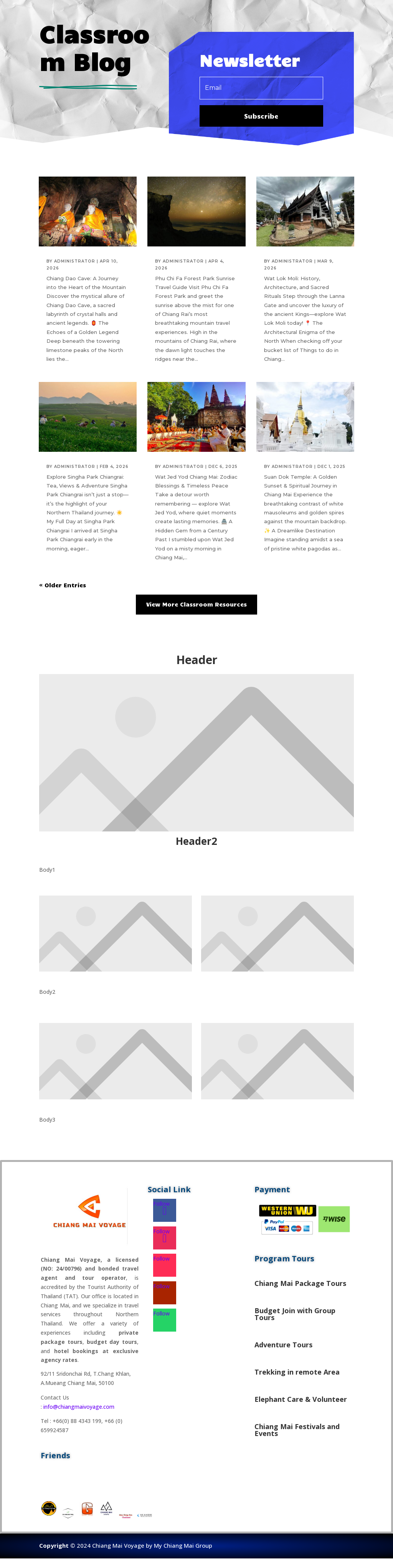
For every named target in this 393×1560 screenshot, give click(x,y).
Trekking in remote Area (297, 1373)
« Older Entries (62, 586)
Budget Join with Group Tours (294, 1315)
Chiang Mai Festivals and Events (297, 1431)
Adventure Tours (283, 1346)
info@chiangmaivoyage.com (78, 1408)
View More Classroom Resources (196, 605)
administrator (74, 262)
